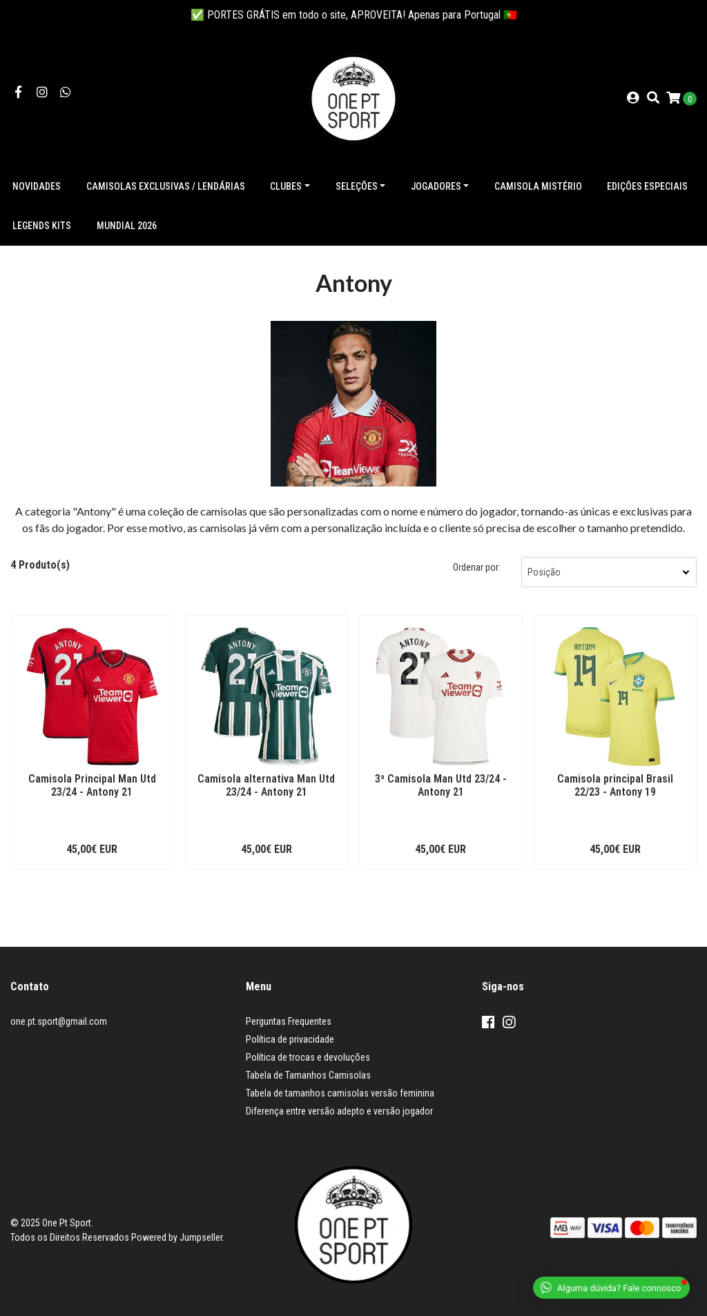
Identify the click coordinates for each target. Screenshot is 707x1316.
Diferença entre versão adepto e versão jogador (339, 1111)
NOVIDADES (36, 186)
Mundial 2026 (127, 225)
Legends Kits (41, 225)
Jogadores (436, 186)
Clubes (286, 186)
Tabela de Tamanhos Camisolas (308, 1075)
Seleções (357, 186)
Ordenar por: (477, 567)
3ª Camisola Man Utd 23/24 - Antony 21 (441, 785)
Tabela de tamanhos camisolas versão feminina (340, 1093)
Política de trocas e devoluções (308, 1057)
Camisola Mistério (538, 186)
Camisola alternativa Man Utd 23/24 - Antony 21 (266, 785)
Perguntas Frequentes (288, 1021)
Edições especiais (647, 186)
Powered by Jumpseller (176, 1237)
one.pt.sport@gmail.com (58, 1021)
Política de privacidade (290, 1039)
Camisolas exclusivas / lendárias (165, 186)
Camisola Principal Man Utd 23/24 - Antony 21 (92, 785)
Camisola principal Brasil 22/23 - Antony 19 (615, 785)
